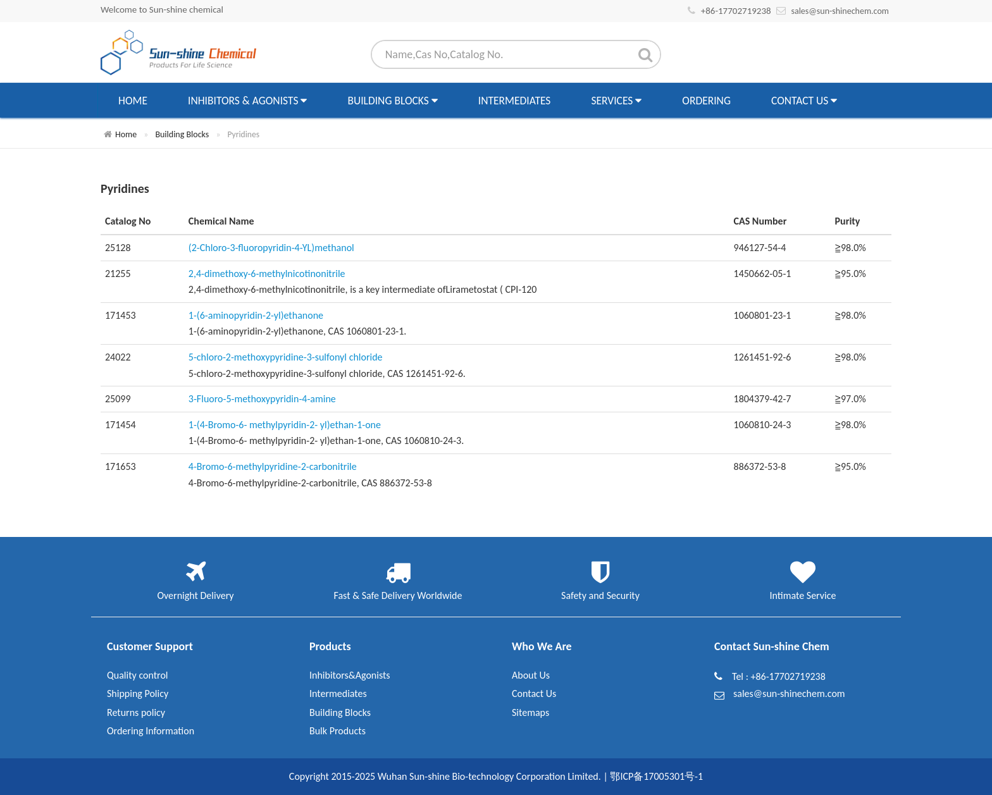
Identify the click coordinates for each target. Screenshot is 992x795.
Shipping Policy (137, 693)
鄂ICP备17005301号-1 (656, 776)
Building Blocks (392, 100)
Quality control (137, 675)
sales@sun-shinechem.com (840, 11)
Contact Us (804, 100)
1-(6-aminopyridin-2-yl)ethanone (256, 315)
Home (132, 101)
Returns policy (136, 712)
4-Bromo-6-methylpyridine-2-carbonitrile (273, 466)
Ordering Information (150, 731)
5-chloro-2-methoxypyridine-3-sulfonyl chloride (286, 357)
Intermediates (514, 101)
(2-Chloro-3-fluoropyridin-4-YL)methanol (271, 248)
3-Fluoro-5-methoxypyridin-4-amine (262, 399)
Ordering (706, 101)
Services (616, 100)
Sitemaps (530, 712)
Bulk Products (337, 731)
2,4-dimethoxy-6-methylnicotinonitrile (267, 274)
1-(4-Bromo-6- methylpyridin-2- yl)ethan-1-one (285, 425)
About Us (531, 675)
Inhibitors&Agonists (349, 675)
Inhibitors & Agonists (247, 100)
